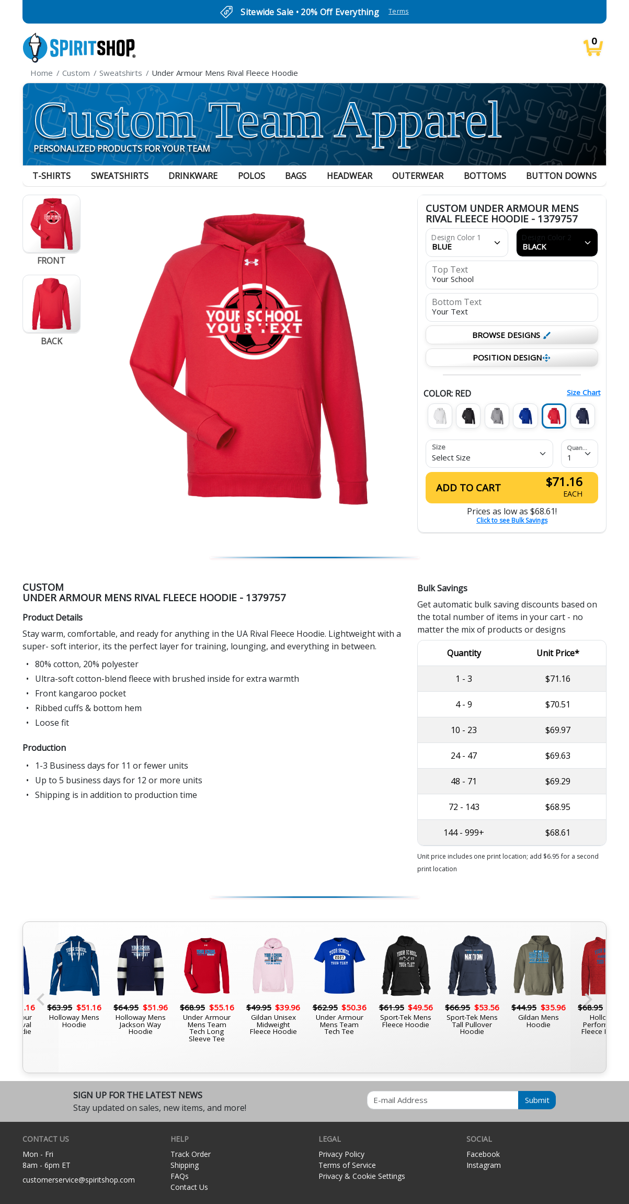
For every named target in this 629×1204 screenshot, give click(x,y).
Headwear (349, 176)
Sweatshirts (119, 176)
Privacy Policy (341, 1154)
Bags (295, 176)
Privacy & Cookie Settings (361, 1176)
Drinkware (193, 176)
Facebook (483, 1154)
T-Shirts (51, 176)
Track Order (190, 1154)
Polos (251, 176)
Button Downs (561, 176)
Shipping (184, 1165)
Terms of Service (347, 1165)
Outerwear (417, 176)
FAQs (179, 1176)
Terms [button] (398, 11)
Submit (537, 1100)
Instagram (483, 1165)
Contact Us (189, 1187)
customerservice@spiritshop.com (78, 1180)
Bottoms (485, 176)
